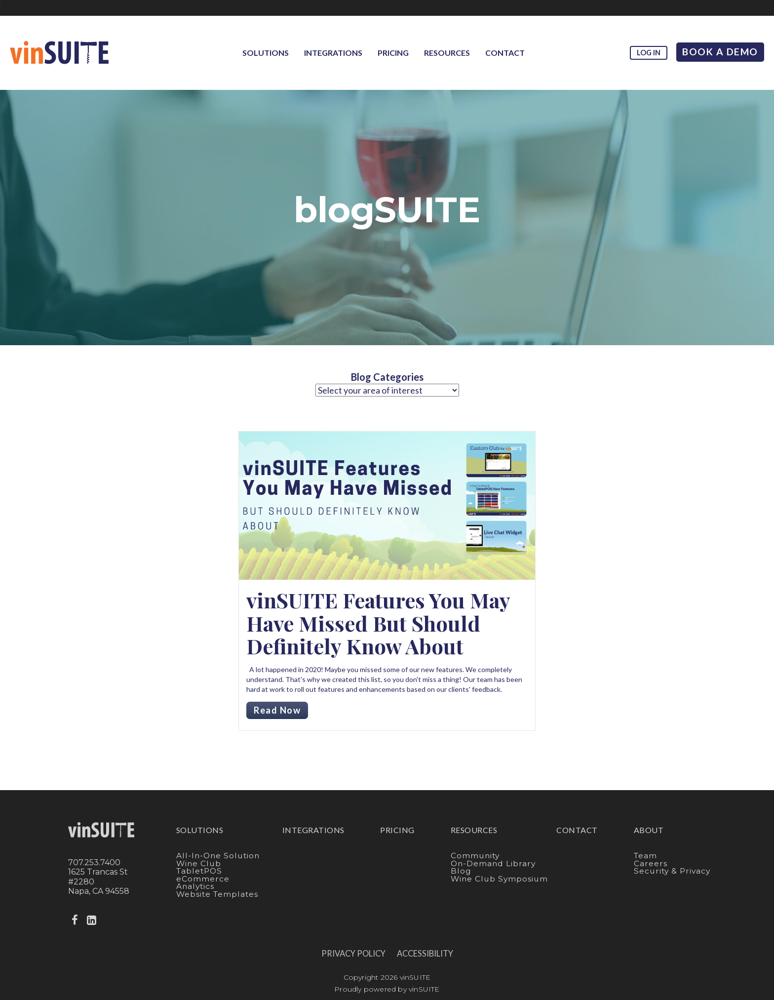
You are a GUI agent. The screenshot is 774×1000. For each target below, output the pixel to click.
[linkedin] (92, 920)
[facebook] (75, 920)
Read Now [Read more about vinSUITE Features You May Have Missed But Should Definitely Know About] (277, 710)
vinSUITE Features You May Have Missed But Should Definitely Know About (378, 622)
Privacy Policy (353, 954)
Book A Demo (720, 51)
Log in (648, 52)
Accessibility (425, 954)
